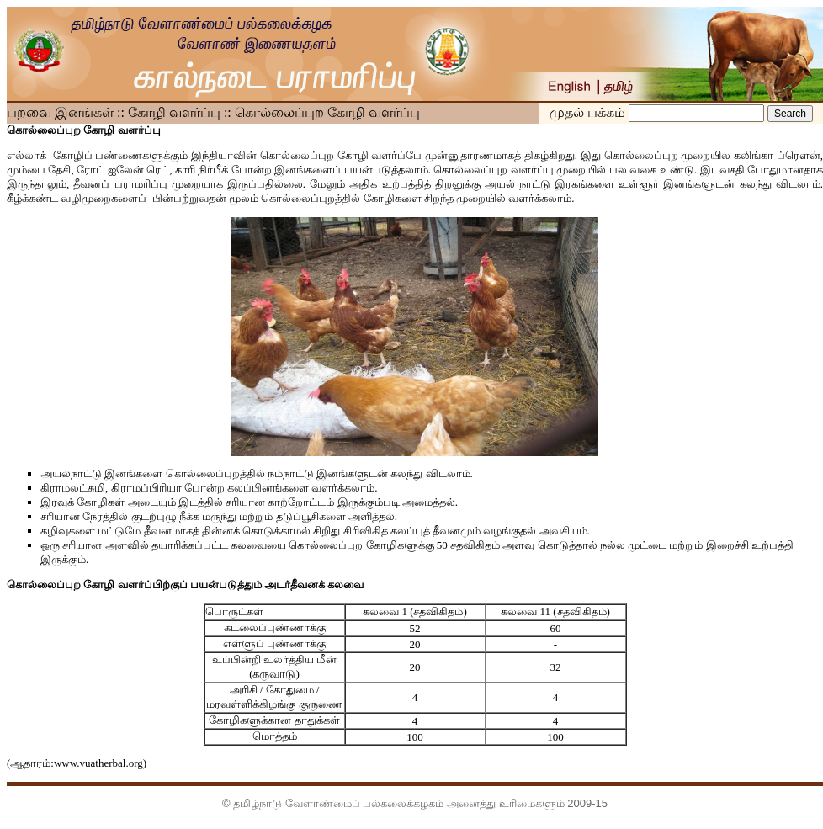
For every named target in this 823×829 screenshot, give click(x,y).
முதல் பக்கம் (589, 112)
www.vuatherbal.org (98, 763)
